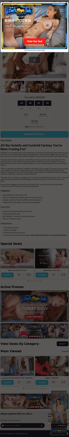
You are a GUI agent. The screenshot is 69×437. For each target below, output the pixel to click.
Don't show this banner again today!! (34, 50)
